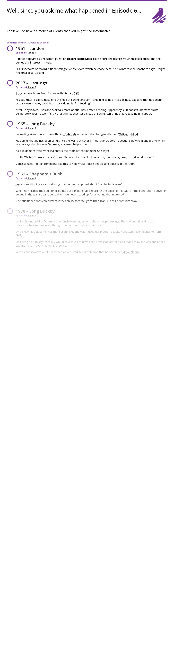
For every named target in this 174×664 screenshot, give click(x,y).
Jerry (19, 184)
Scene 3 (32, 128)
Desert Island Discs (79, 59)
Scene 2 (32, 87)
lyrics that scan (95, 201)
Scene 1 (32, 52)
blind (134, 134)
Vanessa (53, 144)
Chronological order (38, 42)
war (73, 140)
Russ (19, 93)
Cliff (76, 93)
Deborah (70, 134)
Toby (37, 100)
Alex (55, 110)
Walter (122, 134)
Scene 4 (32, 178)
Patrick (20, 59)
